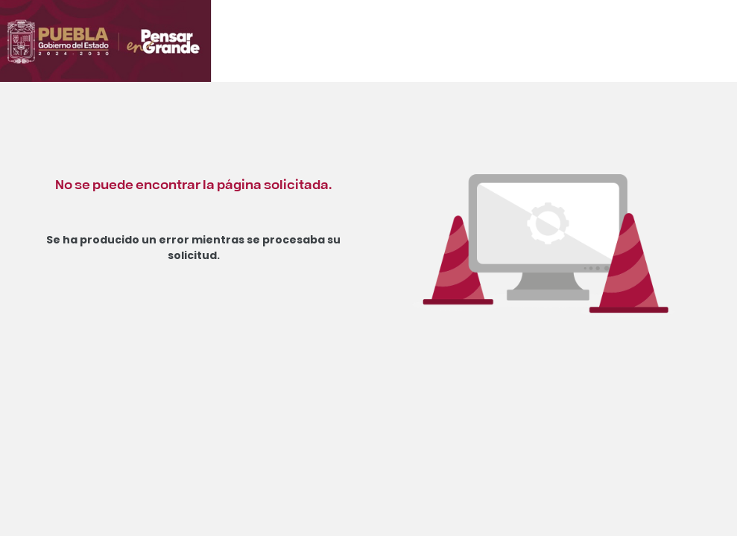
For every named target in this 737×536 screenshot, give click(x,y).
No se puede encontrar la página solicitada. (193, 183)
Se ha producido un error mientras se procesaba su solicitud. (193, 247)
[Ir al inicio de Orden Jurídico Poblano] (160, 50)
